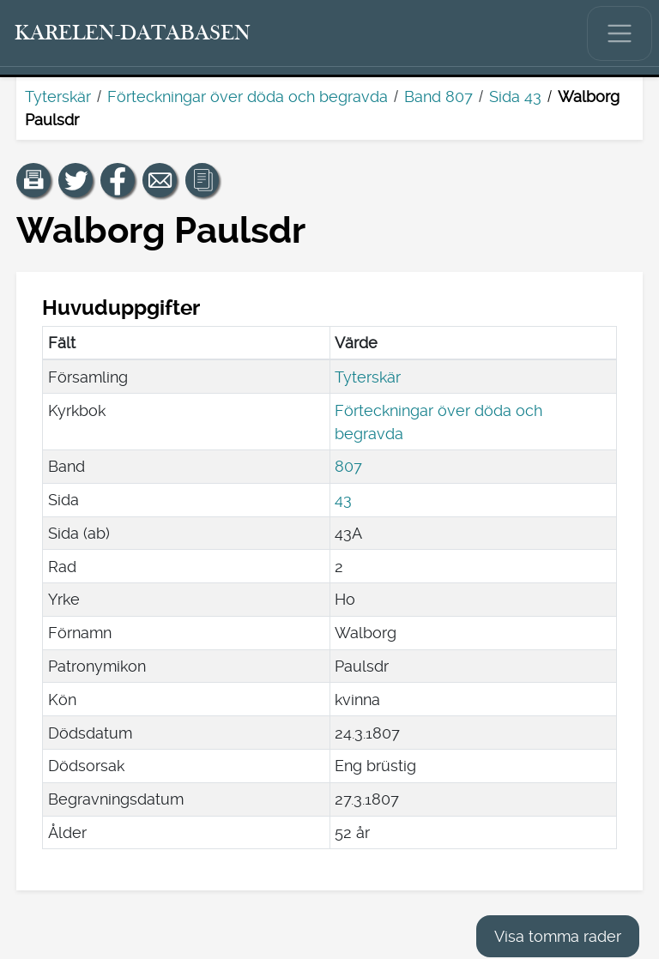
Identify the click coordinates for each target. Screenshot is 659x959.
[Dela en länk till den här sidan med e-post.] (159, 180)
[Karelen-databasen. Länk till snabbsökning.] (133, 33)
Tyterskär (58, 96)
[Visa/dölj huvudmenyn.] (619, 33)
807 (348, 466)
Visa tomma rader (557, 936)
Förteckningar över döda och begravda (247, 96)
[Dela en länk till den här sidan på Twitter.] (75, 180)
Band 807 (438, 96)
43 (343, 500)
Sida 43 (515, 96)
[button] (33, 180)
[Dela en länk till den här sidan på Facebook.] (117, 180)
